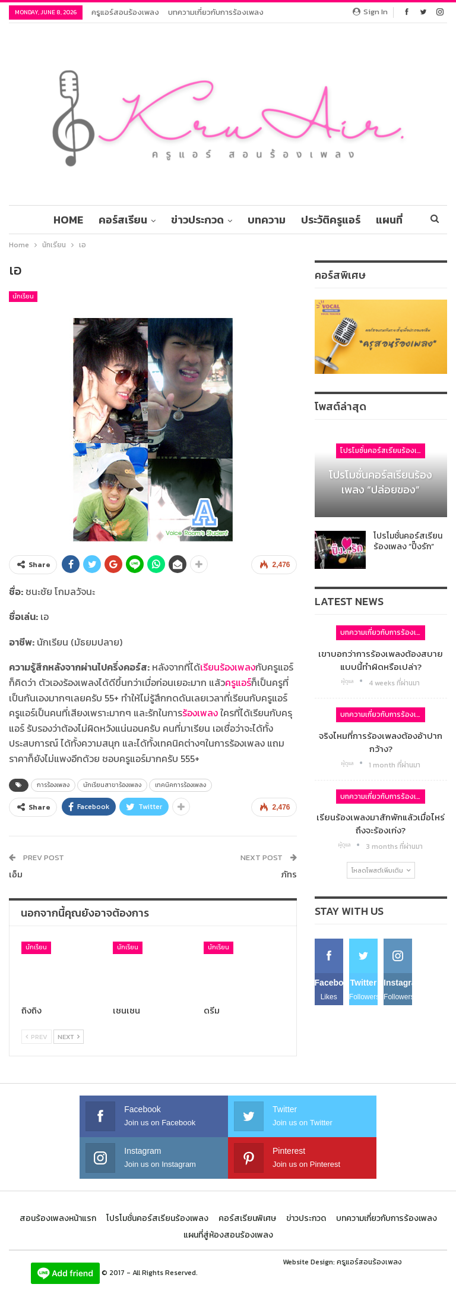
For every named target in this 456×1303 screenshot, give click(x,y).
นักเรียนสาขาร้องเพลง (112, 784)
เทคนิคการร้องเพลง (180, 784)
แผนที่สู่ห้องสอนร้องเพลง (228, 1235)
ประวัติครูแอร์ (355, 220)
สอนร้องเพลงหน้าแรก (58, 1218)
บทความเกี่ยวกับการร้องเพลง (216, 12)
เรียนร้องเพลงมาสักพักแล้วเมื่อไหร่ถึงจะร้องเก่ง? (380, 823)
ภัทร (289, 874)
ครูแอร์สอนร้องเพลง (125, 12)
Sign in (370, 11)
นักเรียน (23, 296)
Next (69, 1036)
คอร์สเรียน (142, 220)
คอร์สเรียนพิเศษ (247, 1218)
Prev (37, 1036)
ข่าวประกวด (218, 220)
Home (86, 220)
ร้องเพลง (200, 713)
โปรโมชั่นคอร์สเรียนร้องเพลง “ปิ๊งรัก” (407, 541)
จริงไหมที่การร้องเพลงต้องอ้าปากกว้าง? (380, 742)
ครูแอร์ (238, 682)
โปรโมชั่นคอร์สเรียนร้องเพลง (382, 450)
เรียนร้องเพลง (227, 667)
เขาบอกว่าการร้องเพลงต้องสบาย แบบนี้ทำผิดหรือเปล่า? (380, 660)
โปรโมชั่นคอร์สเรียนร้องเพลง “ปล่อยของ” (380, 482)
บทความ (290, 220)
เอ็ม (16, 874)
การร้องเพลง (53, 784)
